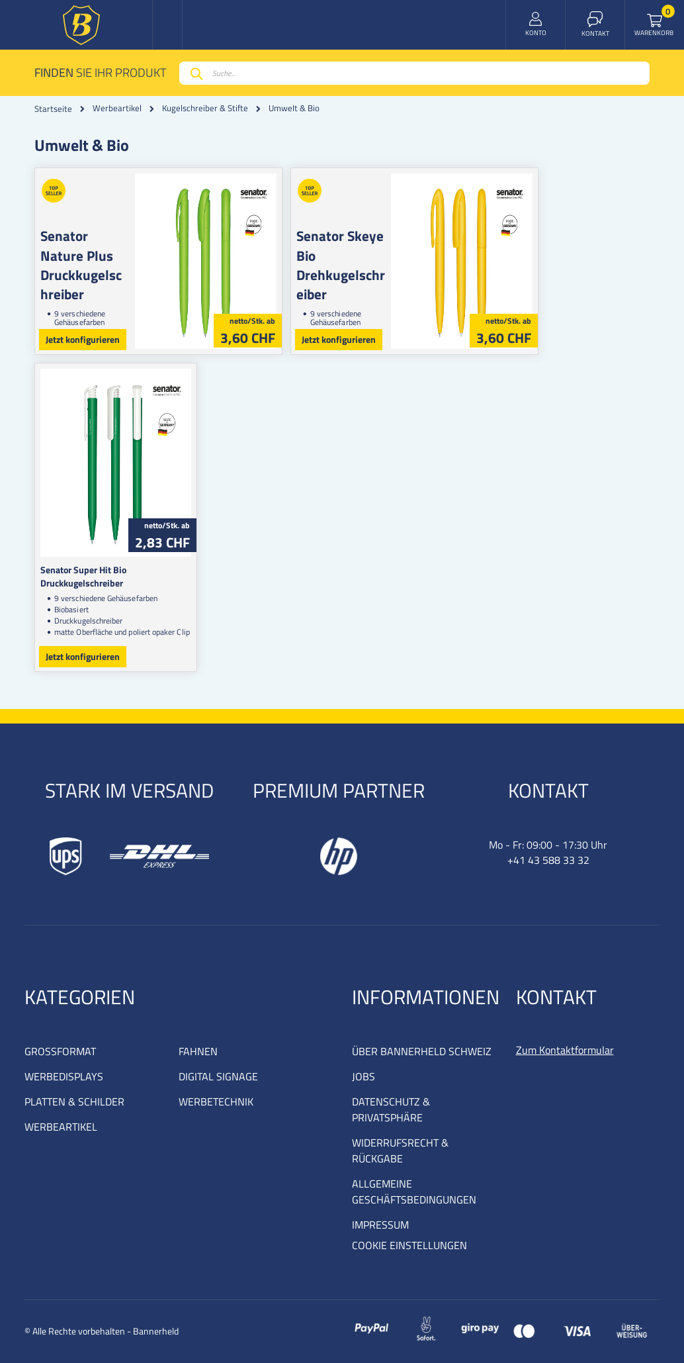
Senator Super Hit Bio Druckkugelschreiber (125, 570)
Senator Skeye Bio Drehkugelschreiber (407, 255)
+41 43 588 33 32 (548, 860)
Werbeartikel (117, 108)
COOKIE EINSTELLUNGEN (409, 1245)
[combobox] (414, 73)
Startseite (53, 109)
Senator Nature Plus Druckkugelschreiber (93, 265)
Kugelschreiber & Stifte (205, 108)
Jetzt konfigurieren (83, 339)
